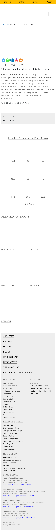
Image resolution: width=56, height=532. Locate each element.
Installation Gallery (9, 449)
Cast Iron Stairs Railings (11, 433)
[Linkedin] (12, 60)
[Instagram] (16, 60)
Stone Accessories (9, 471)
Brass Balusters (8, 425)
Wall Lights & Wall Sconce (39, 386)
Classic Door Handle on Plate (15, 103)
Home (5, 24)
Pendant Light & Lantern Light (40, 391)
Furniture (6, 465)
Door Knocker (8, 396)
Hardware (7, 2)
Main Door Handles (10, 386)
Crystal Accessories (9, 463)
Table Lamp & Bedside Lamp (40, 388)
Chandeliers (34, 383)
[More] (21, 60)
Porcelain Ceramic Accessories (14, 468)
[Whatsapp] (8, 60)
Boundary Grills (8, 444)
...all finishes (28, 204)
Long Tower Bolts (9, 402)
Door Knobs (7, 394)
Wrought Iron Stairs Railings (12, 431)
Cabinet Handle (8, 407)
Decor (49, 2)
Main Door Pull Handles (11, 391)
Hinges (5, 404)
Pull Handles (7, 388)
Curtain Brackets (9, 417)
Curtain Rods (7, 410)
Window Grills (8, 447)
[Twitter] (3, 60)
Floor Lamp (34, 394)
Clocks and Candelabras (12, 460)
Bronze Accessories (9, 457)
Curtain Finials (8, 415)
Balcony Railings (9, 436)
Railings (35, 2)
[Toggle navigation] (51, 14)
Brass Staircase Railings (11, 428)
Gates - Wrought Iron (10, 439)
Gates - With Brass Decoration (13, 441)
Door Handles (8, 383)
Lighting (21, 2)
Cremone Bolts (8, 399)
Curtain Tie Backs (9, 412)
